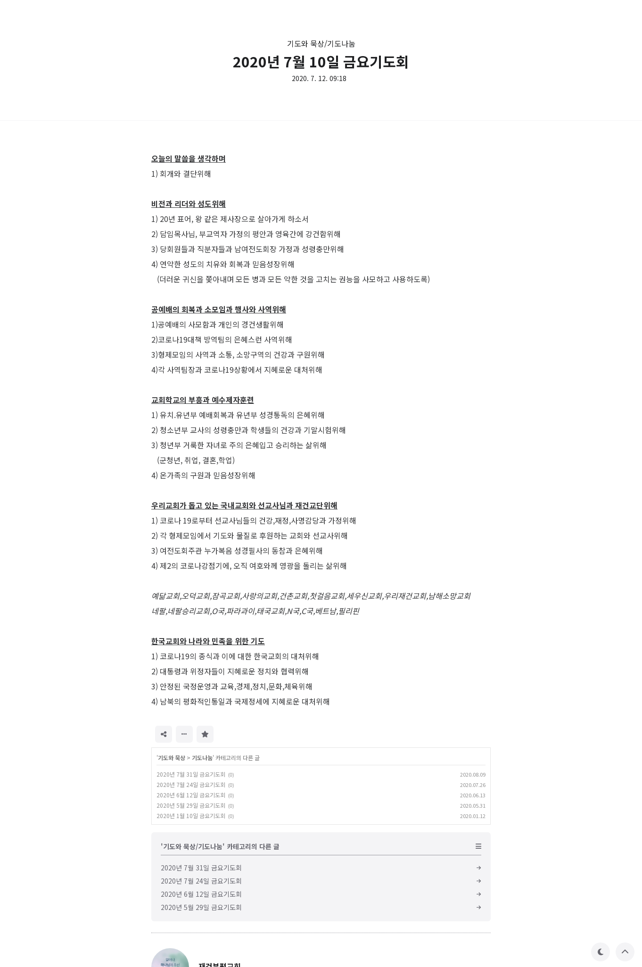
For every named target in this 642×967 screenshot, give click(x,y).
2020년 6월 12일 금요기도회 (190, 795)
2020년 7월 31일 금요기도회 (190, 774)
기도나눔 (202, 758)
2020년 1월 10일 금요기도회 (190, 815)
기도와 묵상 (171, 758)
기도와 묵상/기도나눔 (321, 43)
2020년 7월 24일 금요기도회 (190, 784)
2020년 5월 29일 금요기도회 (190, 805)
